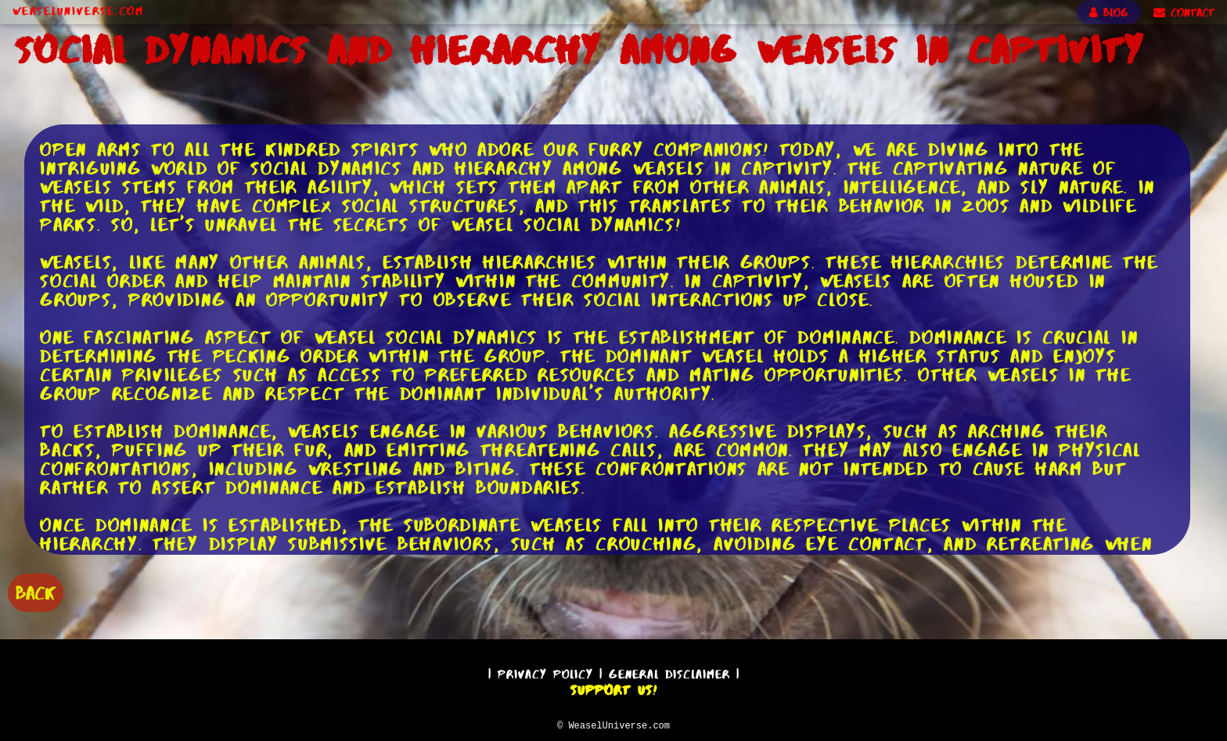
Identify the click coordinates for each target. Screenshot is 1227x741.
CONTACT (1183, 12)
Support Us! (613, 687)
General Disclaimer (669, 671)
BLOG (1108, 12)
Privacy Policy (545, 671)
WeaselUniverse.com (78, 11)
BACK (36, 591)
